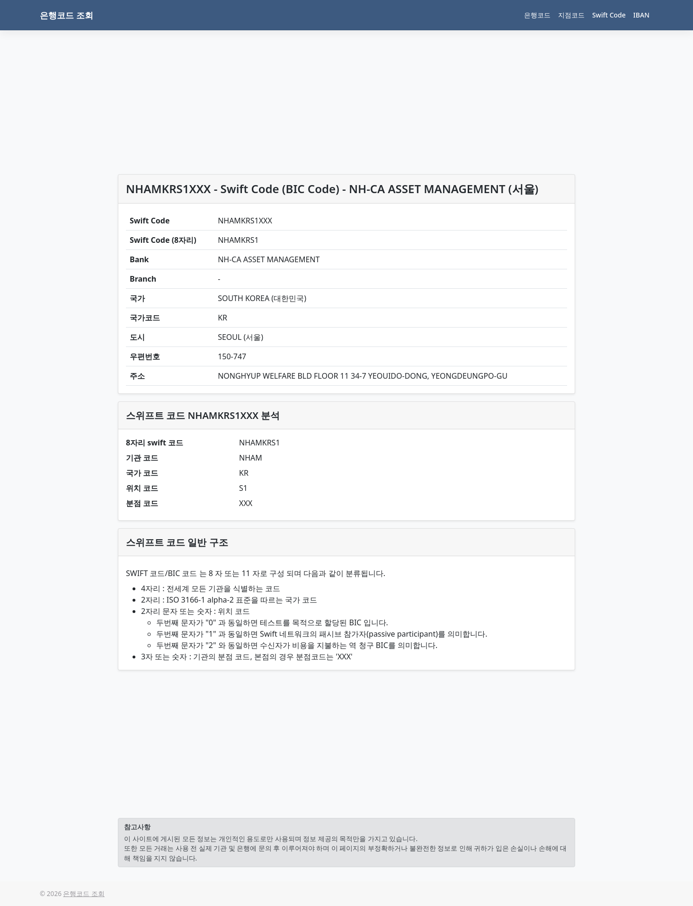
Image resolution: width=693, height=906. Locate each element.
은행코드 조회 (66, 15)
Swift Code (609, 14)
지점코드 (571, 14)
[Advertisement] (346, 104)
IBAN (641, 14)
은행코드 (537, 14)
